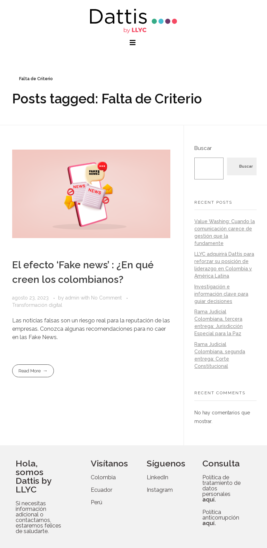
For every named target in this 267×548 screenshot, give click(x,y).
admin (73, 298)
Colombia (103, 477)
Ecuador (101, 490)
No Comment (106, 298)
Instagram (160, 490)
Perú (96, 502)
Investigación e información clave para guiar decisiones (221, 294)
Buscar (203, 148)
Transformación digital (37, 305)
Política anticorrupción (220, 517)
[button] (133, 43)
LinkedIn (157, 477)
